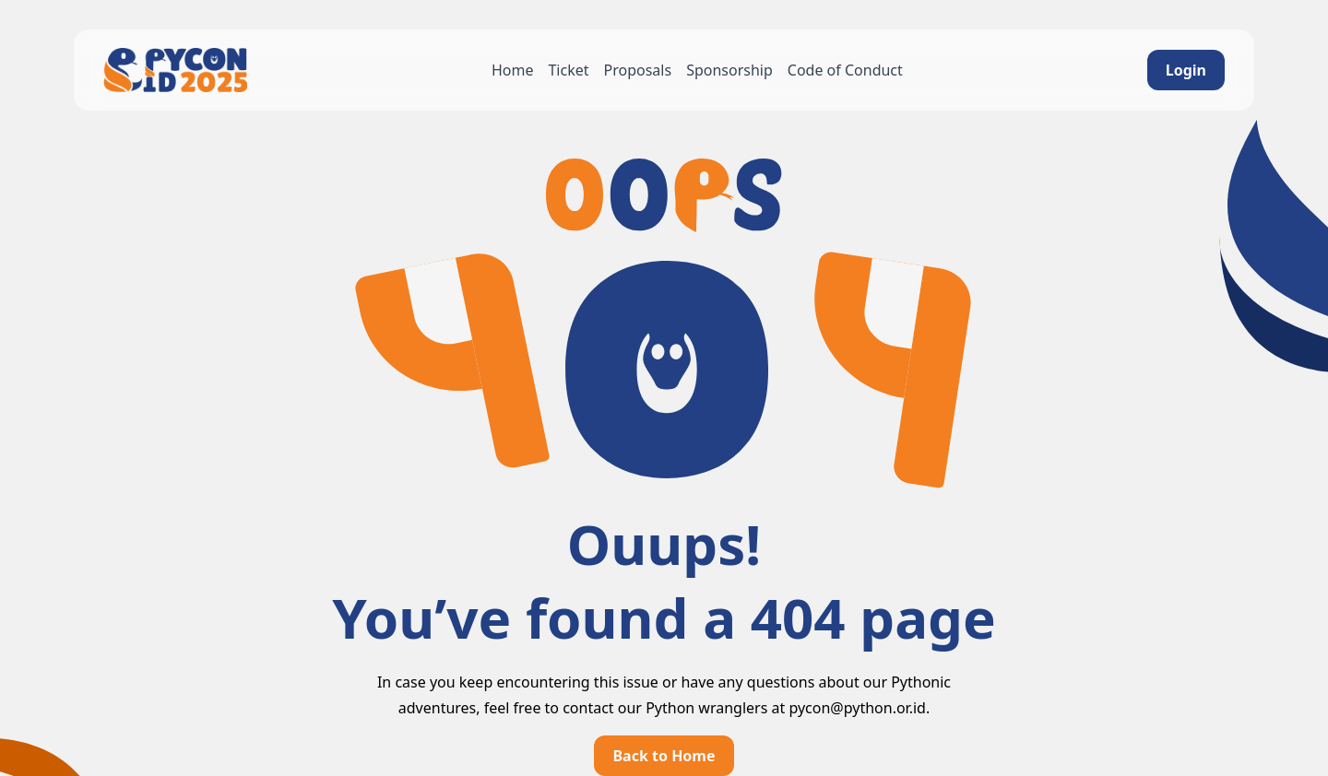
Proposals (638, 70)
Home (513, 70)
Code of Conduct (845, 70)
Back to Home (663, 756)
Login (1186, 70)
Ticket (568, 70)
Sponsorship (729, 70)
